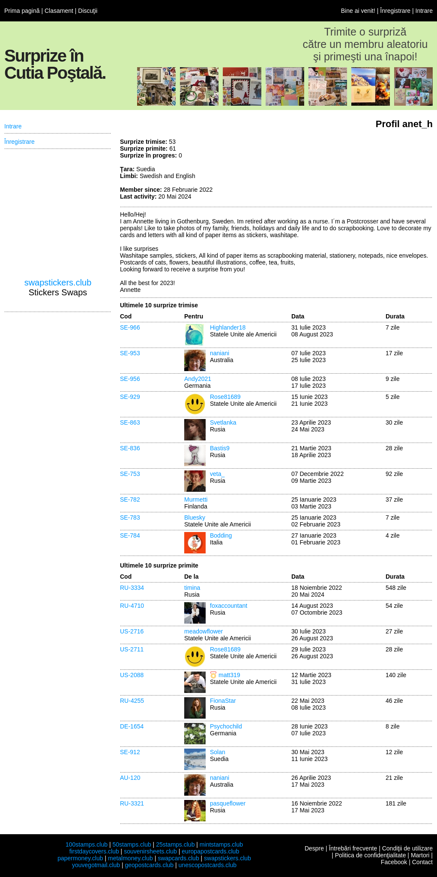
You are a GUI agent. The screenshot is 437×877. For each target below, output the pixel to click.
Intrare (424, 10)
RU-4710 (132, 605)
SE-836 (130, 448)
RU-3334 (132, 587)
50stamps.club (131, 844)
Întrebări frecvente (353, 848)
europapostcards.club (210, 851)
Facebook (394, 862)
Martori (420, 855)
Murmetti (195, 499)
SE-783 (130, 517)
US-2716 (132, 631)
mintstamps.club (221, 844)
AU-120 (130, 777)
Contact (422, 862)
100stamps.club (87, 844)
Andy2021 (197, 378)
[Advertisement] (368, 170)
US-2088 (132, 675)
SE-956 (130, 378)
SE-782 (130, 499)
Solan (217, 752)
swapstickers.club (58, 282)
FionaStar (223, 700)
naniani (219, 353)
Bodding (221, 535)
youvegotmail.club (96, 865)
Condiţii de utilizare (407, 848)
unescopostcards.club (207, 865)
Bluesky (194, 517)
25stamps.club (175, 844)
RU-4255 (132, 700)
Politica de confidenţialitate (370, 855)
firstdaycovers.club (94, 851)
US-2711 (132, 649)
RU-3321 (132, 803)
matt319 (229, 675)
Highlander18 (227, 327)
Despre (314, 848)
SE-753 (130, 473)
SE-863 (130, 422)
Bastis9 (220, 448)
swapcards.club (178, 858)
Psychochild (226, 726)
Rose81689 (225, 396)
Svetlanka (223, 422)
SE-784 (130, 535)
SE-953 (130, 353)
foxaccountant (228, 605)
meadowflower (203, 631)
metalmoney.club (130, 858)
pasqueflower (227, 803)
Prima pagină (22, 10)
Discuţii (87, 10)
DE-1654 (132, 726)
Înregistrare (395, 10)
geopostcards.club (149, 865)
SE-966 (130, 327)
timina (192, 587)
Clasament (59, 10)
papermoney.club (80, 858)
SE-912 (130, 752)
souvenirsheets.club (150, 851)
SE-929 (130, 396)
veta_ (217, 473)
